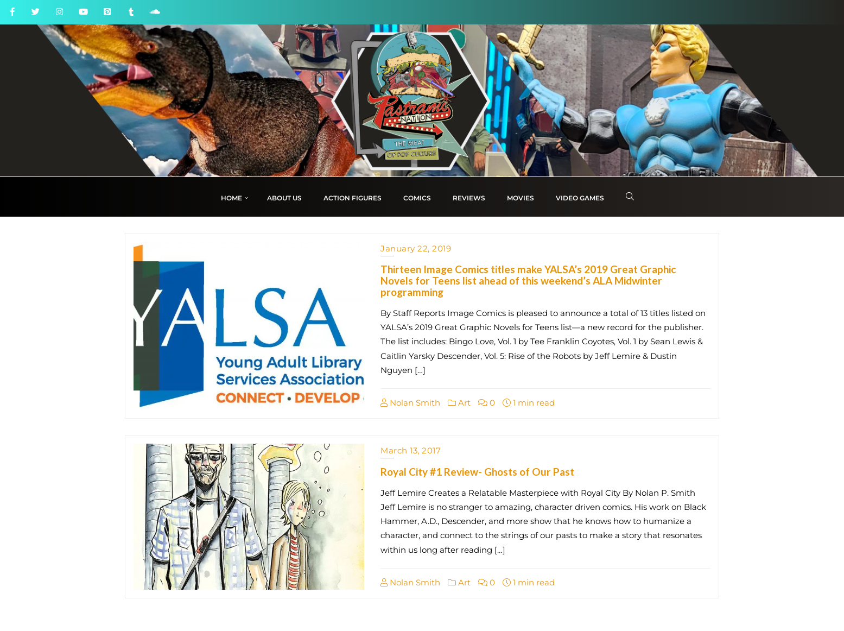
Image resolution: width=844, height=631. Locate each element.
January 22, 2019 (415, 248)
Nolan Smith (410, 402)
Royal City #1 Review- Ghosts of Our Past (477, 471)
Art (459, 402)
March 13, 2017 (410, 450)
